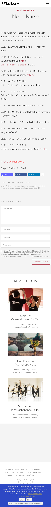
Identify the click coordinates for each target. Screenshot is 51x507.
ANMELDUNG (16, 161)
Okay (22, 500)
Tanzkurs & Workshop (20, 182)
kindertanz (5, 188)
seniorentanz (15, 188)
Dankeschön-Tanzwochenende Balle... (25, 408)
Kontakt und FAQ (24, 472)
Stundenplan (34, 469)
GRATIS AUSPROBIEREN (13, 64)
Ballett (8, 186)
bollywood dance (19, 186)
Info (22, 60)
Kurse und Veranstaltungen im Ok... (25, 317)
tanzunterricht (34, 188)
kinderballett (40, 186)
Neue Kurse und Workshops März (25, 362)
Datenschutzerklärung (40, 256)
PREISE (4, 161)
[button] (7, 174)
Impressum (9, 475)
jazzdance (30, 186)
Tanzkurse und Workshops (16, 469)
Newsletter (9, 472)
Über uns (37, 472)
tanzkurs (24, 188)
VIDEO (30, 74)
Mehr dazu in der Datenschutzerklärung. (25, 503)
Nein (29, 500)
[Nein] (48, 495)
